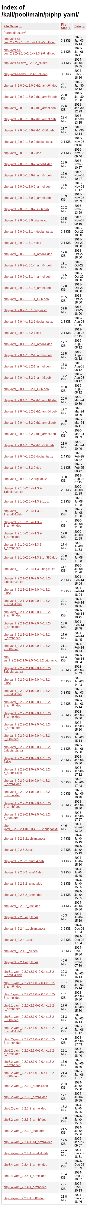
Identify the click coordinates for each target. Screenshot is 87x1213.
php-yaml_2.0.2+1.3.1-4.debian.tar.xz (28, 231)
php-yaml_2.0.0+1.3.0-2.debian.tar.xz (28, 141)
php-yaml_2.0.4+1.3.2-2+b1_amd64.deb (30, 400)
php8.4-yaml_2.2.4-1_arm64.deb (25, 1164)
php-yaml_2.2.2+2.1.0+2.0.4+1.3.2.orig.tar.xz (31, 827)
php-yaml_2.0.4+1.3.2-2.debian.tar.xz (28, 456)
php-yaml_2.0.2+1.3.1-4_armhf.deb (27, 287)
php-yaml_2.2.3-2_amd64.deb (24, 861)
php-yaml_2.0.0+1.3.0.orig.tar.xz (25, 220)
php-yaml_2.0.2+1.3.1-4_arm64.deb (28, 265)
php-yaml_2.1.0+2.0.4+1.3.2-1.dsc (27, 501)
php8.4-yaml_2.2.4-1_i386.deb (24, 1198)
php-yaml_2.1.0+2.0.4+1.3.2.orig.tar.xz (29, 569)
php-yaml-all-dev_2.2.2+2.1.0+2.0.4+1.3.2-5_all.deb (29, 40)
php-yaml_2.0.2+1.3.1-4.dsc (22, 242)
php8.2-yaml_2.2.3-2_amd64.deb (26, 1085)
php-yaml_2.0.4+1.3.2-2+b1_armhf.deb (30, 433)
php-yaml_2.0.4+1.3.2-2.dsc (22, 467)
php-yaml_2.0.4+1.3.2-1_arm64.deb (28, 355)
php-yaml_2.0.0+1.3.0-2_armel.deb (27, 186)
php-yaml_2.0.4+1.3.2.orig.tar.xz (25, 478)
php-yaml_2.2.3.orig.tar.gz (21, 917)
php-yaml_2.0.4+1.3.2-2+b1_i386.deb (29, 445)
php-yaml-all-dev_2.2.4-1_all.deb (25, 74)
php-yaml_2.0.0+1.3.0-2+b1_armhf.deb (30, 119)
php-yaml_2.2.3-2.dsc (18, 849)
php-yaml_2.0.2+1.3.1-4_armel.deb (27, 276)
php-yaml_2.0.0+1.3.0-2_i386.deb (26, 209)
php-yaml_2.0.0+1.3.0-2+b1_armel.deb (30, 108)
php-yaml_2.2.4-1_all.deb (21, 951)
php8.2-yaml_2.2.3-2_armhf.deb (25, 1119)
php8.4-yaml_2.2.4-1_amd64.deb (26, 1153)
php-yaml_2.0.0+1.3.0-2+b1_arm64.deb (30, 96)
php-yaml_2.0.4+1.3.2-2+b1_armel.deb (30, 422)
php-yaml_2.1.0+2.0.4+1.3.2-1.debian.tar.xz (23, 490)
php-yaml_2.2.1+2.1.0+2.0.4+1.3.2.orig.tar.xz (31, 658)
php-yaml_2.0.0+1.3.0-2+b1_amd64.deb (30, 85)
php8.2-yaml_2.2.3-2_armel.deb (25, 1108)
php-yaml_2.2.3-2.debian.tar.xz (24, 838)
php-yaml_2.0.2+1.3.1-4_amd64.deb (28, 254)
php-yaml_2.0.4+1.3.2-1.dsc (22, 332)
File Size (64, 26)
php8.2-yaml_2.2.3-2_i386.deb (24, 1130)
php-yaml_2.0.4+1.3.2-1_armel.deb (27, 366)
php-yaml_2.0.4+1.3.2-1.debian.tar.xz (28, 321)
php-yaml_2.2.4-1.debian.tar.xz (24, 928)
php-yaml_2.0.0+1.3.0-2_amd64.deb (28, 164)
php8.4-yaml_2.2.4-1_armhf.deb (25, 1187)
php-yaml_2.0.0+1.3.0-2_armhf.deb (27, 197)
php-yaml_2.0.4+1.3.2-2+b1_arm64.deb (30, 411)
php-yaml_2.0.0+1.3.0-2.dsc (22, 153)
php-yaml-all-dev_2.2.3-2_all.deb (25, 63)
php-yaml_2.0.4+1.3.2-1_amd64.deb (28, 344)
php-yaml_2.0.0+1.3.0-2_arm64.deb (28, 175)
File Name (11, 26)
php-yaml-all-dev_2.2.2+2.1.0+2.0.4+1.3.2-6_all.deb (29, 51)
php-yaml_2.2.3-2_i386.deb (22, 906)
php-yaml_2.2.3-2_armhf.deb (23, 894)
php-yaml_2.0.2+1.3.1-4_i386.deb (26, 299)
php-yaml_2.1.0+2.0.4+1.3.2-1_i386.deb (30, 557)
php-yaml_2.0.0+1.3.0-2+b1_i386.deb (29, 130)
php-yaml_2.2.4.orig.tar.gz (21, 962)
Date (77, 26)
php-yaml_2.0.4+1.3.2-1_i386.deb (26, 389)
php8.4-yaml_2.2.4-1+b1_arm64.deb (28, 1142)
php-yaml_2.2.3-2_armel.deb (23, 883)
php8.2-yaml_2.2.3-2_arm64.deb (25, 1097)
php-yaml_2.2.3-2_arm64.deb (23, 872)
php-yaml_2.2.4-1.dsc (18, 939)
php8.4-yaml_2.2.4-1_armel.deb (25, 1175)
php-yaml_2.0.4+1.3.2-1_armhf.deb (27, 377)
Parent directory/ (15, 32)
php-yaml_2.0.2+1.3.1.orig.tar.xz (25, 310)
